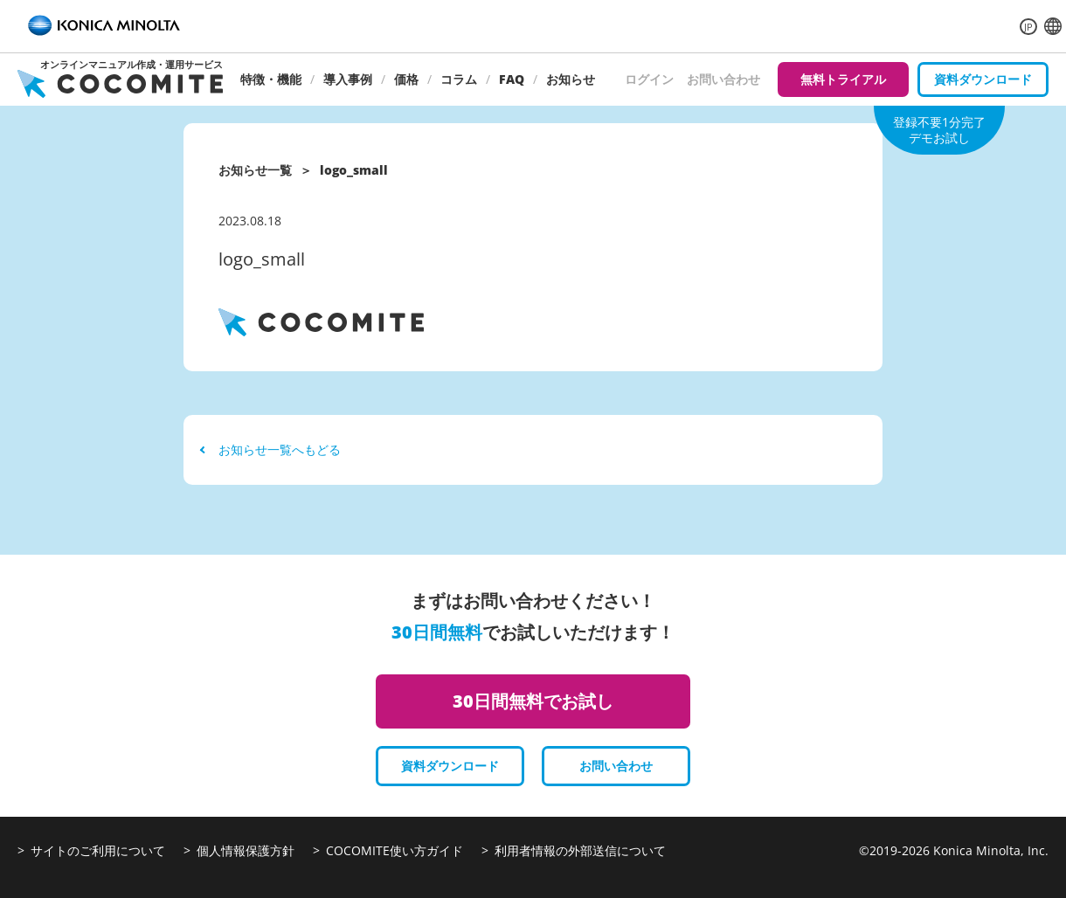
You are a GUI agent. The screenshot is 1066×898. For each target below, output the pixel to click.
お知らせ (570, 79)
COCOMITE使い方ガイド (394, 850)
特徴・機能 (270, 79)
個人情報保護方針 (245, 850)
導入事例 (347, 79)
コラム (458, 79)
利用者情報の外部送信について (580, 850)
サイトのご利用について (98, 850)
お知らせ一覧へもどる (271, 449)
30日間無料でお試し (533, 701)
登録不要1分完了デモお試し (939, 130)
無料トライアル (843, 79)
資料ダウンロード (983, 79)
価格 (406, 79)
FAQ (511, 79)
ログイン (649, 79)
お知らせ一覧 (255, 170)
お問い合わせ (723, 79)
